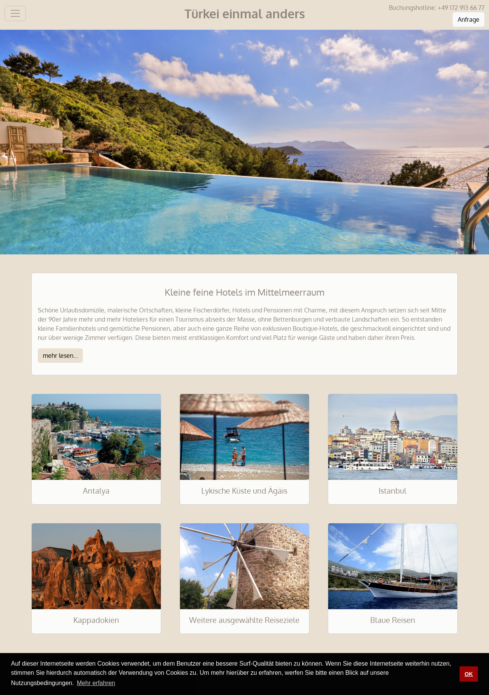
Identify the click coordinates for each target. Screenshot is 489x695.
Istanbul (392, 491)
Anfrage (468, 19)
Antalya (96, 491)
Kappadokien (96, 620)
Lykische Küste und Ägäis (244, 491)
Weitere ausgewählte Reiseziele (244, 620)
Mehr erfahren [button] (96, 683)
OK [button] (469, 674)
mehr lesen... (60, 355)
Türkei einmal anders (245, 13)
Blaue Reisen (392, 620)
